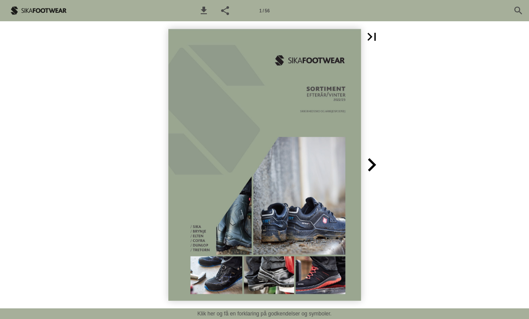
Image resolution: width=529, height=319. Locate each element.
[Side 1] (264, 10)
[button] (203, 10)
